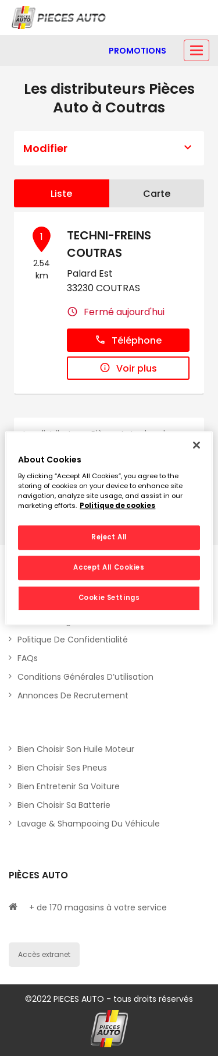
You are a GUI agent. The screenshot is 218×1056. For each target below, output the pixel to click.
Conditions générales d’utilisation (85, 677)
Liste (61, 193)
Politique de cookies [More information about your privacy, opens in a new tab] (117, 505)
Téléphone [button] (128, 340)
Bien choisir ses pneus (62, 768)
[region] (108, 528)
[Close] (196, 445)
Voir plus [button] (128, 368)
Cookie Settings (109, 597)
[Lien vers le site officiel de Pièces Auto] (60, 17)
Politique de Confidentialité (72, 639)
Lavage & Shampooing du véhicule (88, 823)
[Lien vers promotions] (137, 50)
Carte (156, 193)
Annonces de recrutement (72, 695)
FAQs (27, 658)
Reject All (109, 537)
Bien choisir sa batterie (63, 805)
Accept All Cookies (108, 567)
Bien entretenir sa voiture (68, 786)
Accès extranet (44, 954)
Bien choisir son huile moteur (75, 749)
